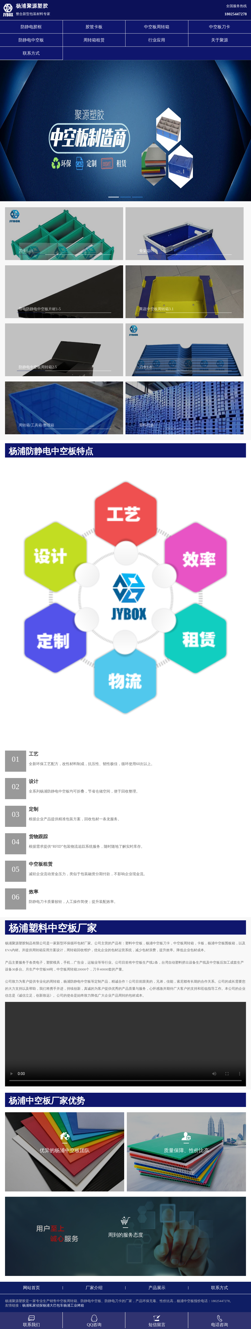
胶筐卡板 (94, 27)
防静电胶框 (31, 27)
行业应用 (156, 40)
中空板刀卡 (219, 27)
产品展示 (156, 1287)
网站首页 (31, 1287)
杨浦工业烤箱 (73, 1305)
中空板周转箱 (156, 27)
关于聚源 (219, 40)
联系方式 (31, 53)
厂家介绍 (94, 1287)
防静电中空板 (31, 40)
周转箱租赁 (94, 40)
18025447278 (236, 14)
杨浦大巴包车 (53, 1305)
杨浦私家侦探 (32, 1305)
